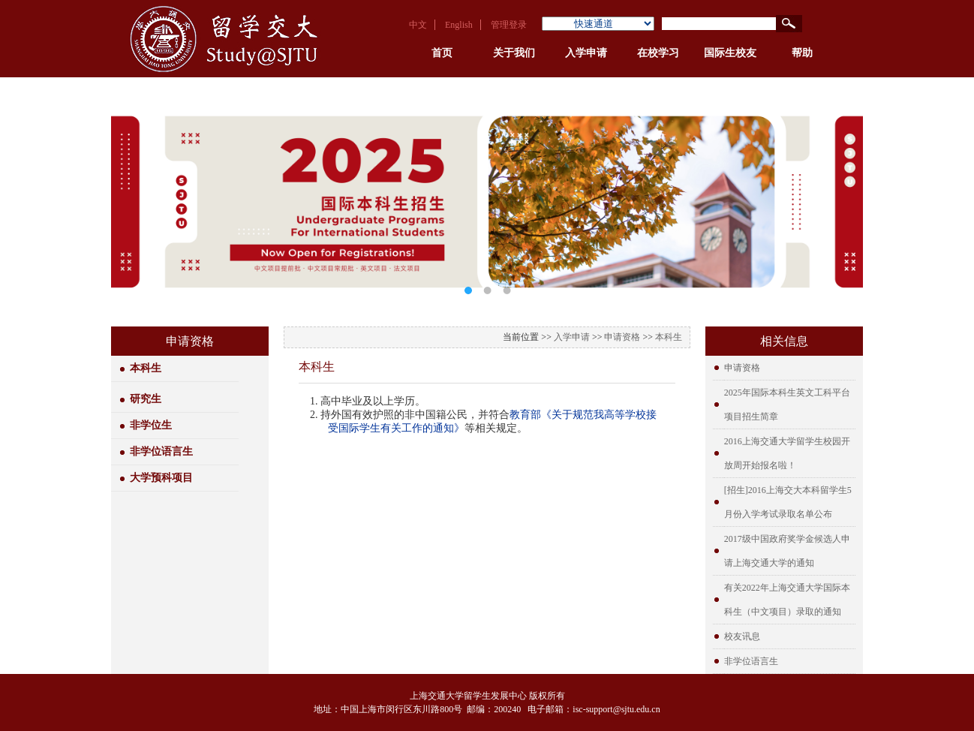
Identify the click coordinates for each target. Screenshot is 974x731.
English (459, 25)
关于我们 (514, 53)
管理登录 (509, 25)
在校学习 (658, 53)
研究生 (145, 399)
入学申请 (586, 53)
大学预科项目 (161, 477)
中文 (418, 25)
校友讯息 (742, 636)
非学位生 (151, 425)
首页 (441, 53)
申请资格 (622, 337)
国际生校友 (730, 53)
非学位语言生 (161, 451)
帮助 (802, 53)
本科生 (145, 368)
